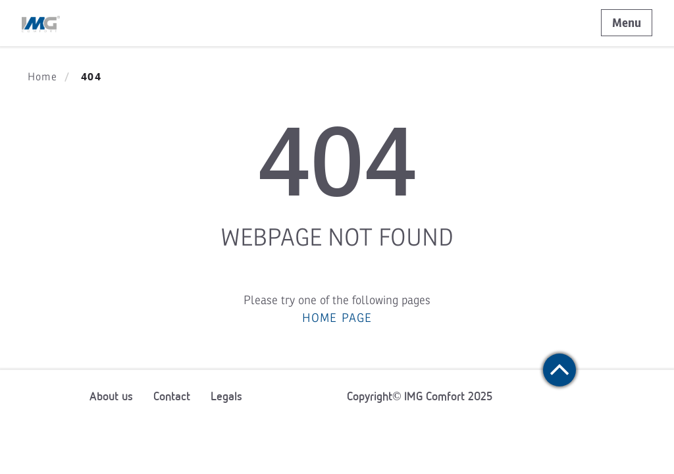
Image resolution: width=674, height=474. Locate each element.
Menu (626, 22)
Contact (171, 396)
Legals (226, 396)
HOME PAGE (337, 318)
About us (111, 396)
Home (42, 77)
